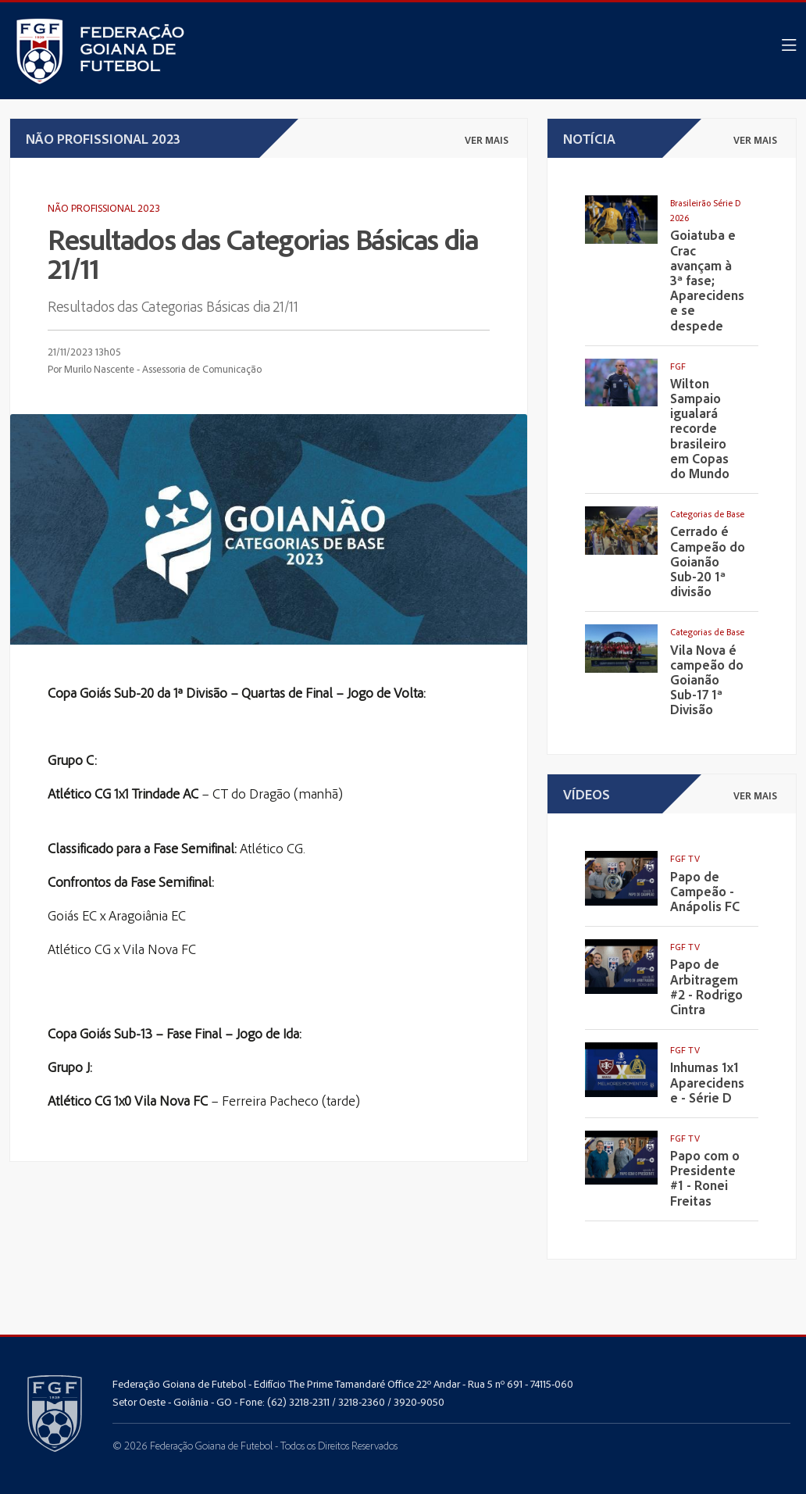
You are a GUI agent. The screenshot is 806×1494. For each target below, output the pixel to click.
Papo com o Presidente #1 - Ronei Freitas (705, 1178)
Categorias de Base (707, 514)
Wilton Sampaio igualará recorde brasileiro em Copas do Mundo (699, 428)
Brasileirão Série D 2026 (705, 210)
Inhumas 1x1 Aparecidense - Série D (707, 1082)
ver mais (486, 139)
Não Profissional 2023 (104, 207)
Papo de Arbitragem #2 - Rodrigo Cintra (706, 986)
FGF (678, 366)
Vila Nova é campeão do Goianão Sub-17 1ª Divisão (707, 679)
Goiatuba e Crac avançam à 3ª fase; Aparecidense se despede (707, 279)
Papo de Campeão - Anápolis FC (705, 891)
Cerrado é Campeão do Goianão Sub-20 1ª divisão (707, 561)
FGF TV (685, 858)
